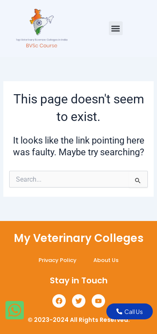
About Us (105, 260)
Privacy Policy (58, 260)
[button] (116, 28)
